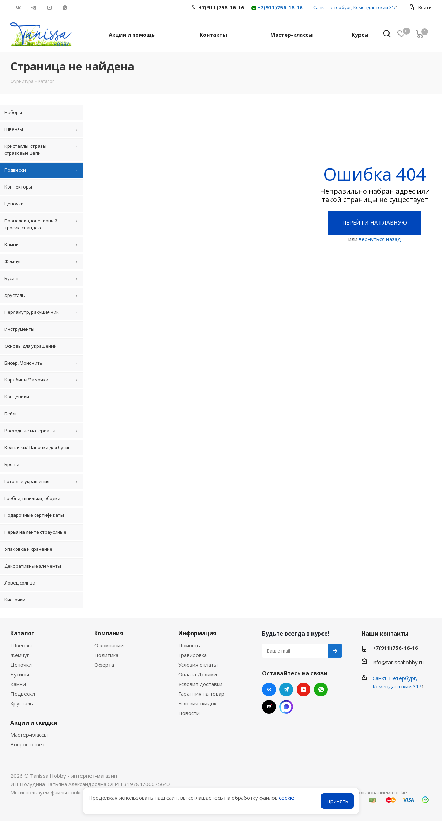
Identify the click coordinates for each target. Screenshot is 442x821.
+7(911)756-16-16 (276, 7)
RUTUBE (80, 7)
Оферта (104, 664)
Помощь (189, 645)
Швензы (21, 645)
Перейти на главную (374, 222)
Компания (108, 633)
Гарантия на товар (201, 693)
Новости (189, 712)
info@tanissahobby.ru (398, 662)
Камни (18, 683)
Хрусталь (21, 703)
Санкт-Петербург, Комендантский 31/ (354, 7)
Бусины (19, 674)
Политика (106, 654)
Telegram (33, 7)
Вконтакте (18, 7)
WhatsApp (65, 7)
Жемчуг (19, 654)
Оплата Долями (197, 674)
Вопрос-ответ (27, 744)
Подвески (22, 693)
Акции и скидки (33, 722)
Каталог (22, 633)
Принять (337, 801)
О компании (109, 645)
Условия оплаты (198, 664)
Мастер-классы (29, 734)
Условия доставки (200, 683)
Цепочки (21, 664)
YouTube (49, 7)
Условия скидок (197, 703)
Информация (197, 633)
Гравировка (192, 654)
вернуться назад (380, 238)
